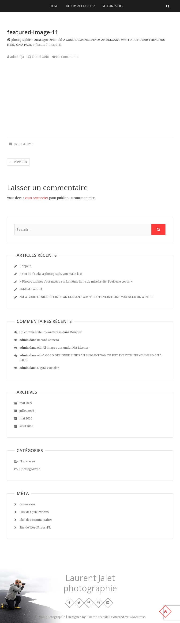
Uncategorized (29, 469)
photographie (55, 617)
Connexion (27, 504)
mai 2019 (25, 403)
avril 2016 (26, 426)
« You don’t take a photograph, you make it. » (50, 274)
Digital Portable (48, 368)
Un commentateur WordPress (40, 332)
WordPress (137, 617)
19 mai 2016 (38, 57)
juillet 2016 (26, 410)
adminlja (15, 57)
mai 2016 (25, 418)
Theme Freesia (98, 617)
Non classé (27, 461)
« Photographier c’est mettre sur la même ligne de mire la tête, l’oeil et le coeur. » (76, 281)
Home (54, 6)
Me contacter (112, 6)
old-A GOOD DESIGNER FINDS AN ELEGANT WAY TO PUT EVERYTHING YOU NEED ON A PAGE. (86, 297)
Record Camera (48, 340)
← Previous (18, 162)
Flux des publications (34, 512)
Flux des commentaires (35, 519)
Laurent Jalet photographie (90, 583)
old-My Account (78, 6)
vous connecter (36, 198)
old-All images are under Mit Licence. (63, 347)
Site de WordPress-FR (35, 527)
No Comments (67, 57)
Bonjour (25, 266)
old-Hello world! (30, 289)
